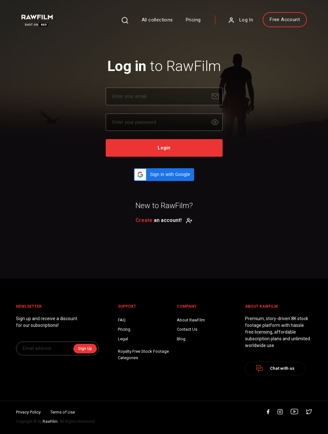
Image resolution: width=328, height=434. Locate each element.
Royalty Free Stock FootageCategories (143, 354)
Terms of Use (62, 412)
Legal (123, 338)
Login (164, 148)
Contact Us (187, 329)
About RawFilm (191, 320)
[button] (164, 174)
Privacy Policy (28, 412)
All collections (157, 20)
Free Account (285, 19)
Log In (240, 20)
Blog (181, 338)
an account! (164, 220)
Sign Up (85, 348)
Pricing (193, 20)
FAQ (122, 320)
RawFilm (50, 421)
